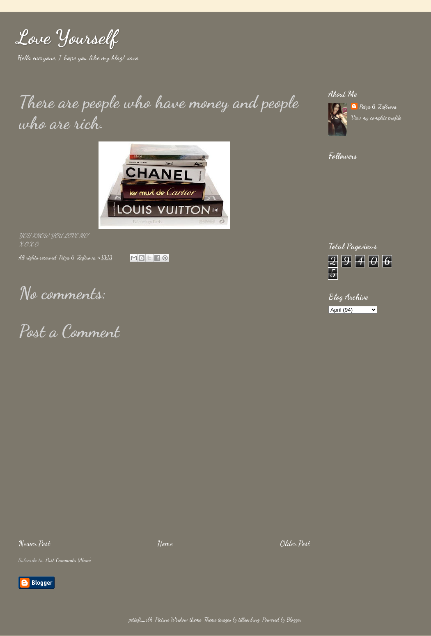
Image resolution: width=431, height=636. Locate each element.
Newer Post (34, 543)
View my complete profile (376, 117)
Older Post (295, 543)
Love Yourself (66, 37)
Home (165, 543)
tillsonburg (248, 619)
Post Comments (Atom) (68, 560)
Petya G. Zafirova (378, 106)
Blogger (294, 619)
